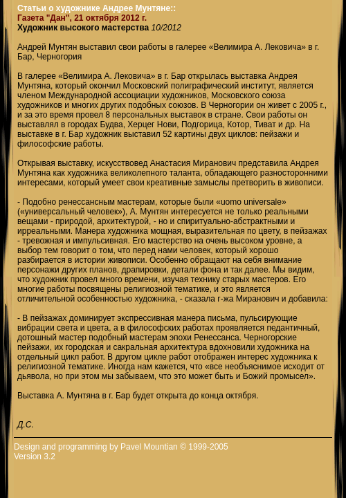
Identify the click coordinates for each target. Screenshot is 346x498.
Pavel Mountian (149, 447)
